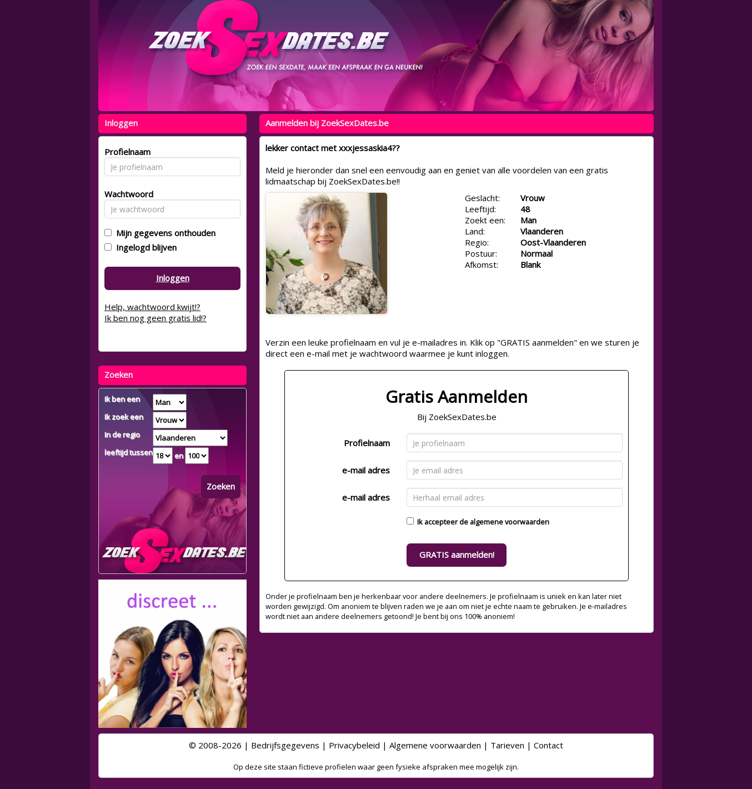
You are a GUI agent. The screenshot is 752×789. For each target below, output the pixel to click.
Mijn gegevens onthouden (163, 232)
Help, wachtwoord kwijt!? (152, 306)
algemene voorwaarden (509, 522)
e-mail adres (366, 470)
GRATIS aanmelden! (456, 554)
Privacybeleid (354, 745)
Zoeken (221, 486)
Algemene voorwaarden (435, 745)
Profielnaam (367, 442)
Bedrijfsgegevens (285, 745)
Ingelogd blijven (144, 247)
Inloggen (172, 277)
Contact (548, 745)
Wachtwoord (125, 193)
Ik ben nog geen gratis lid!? (155, 317)
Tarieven (507, 745)
